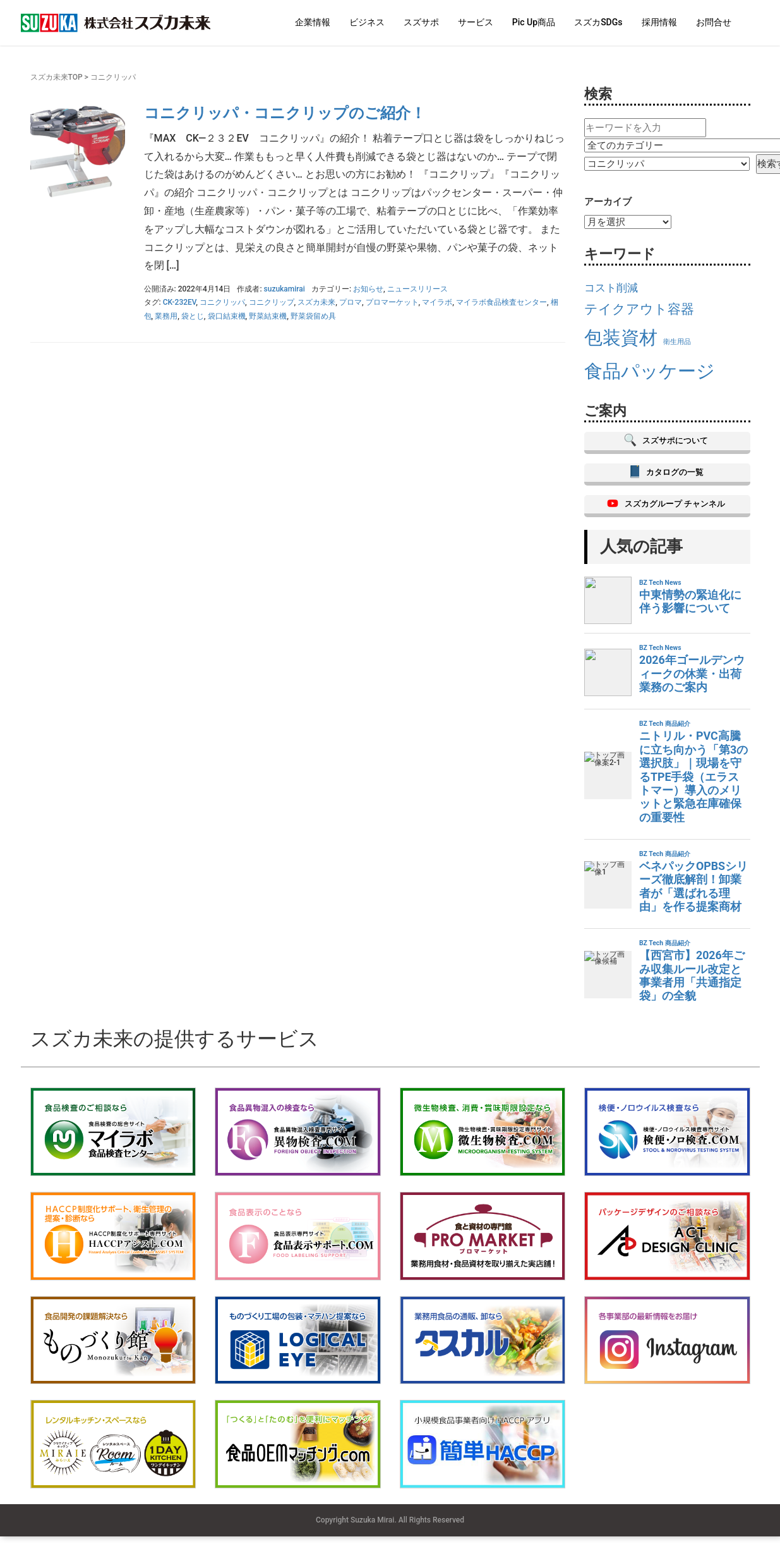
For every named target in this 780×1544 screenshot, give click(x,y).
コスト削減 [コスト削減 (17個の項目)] (611, 287)
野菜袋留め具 (313, 316)
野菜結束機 (268, 316)
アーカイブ (608, 201)
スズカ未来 (316, 302)
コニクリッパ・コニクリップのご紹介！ (285, 113)
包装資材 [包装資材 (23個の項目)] (620, 337)
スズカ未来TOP (56, 77)
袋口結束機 (227, 316)
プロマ (350, 302)
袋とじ (192, 316)
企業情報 (312, 22)
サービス (475, 22)
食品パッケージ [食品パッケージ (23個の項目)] (649, 371)
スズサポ (421, 22)
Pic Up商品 (533, 22)
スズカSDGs (598, 22)
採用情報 (659, 22)
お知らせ (368, 289)
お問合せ (713, 22)
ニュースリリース (417, 289)
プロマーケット (392, 302)
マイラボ (437, 302)
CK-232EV (179, 302)
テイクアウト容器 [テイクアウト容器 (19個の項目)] (639, 309)
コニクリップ (271, 302)
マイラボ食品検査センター (501, 302)
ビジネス (367, 22)
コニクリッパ (222, 302)
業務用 (166, 316)
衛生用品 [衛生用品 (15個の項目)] (677, 342)
